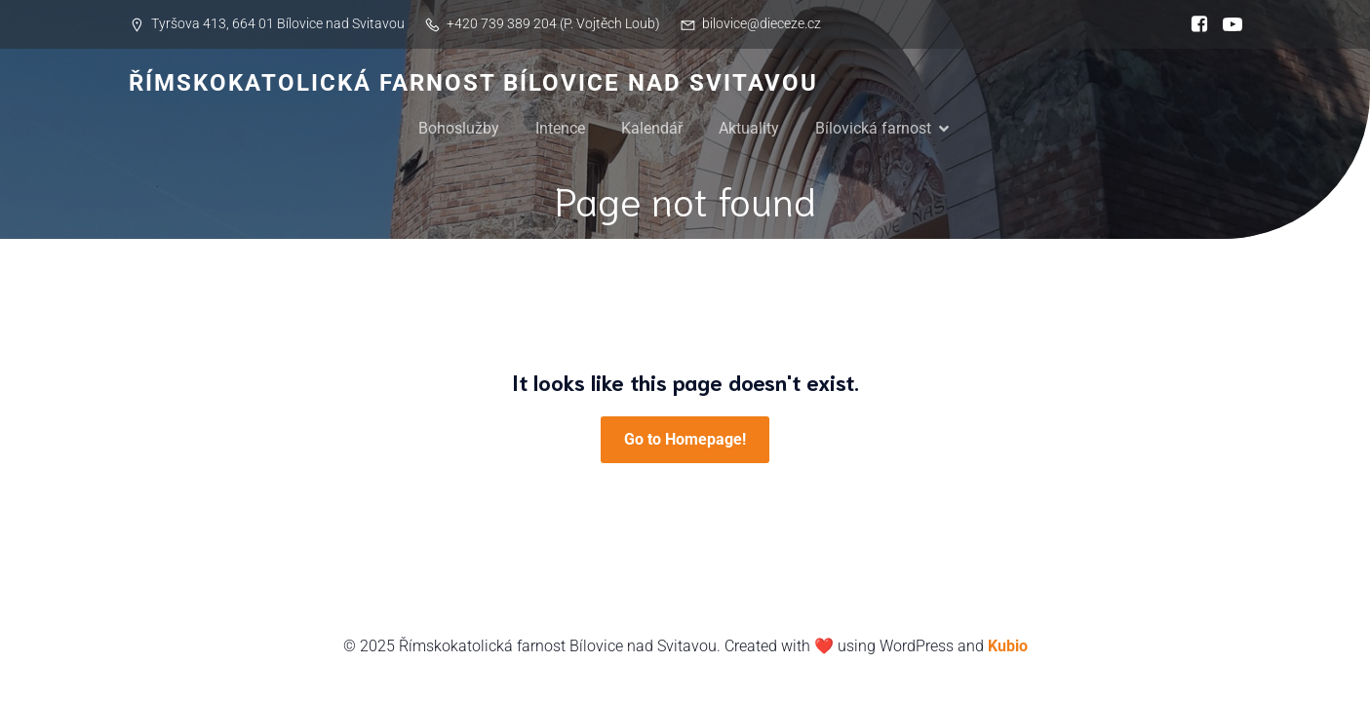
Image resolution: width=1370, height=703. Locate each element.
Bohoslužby (458, 128)
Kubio (1008, 646)
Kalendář (652, 128)
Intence (560, 128)
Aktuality (749, 128)
